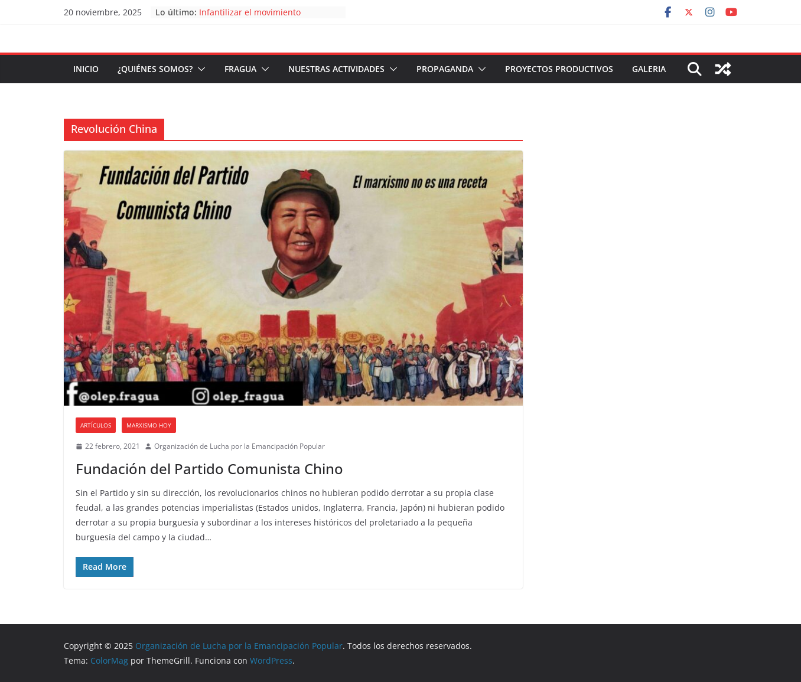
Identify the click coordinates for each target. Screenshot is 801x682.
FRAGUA (240, 68)
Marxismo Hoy (148, 425)
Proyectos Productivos (559, 68)
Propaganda (444, 68)
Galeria (649, 68)
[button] (199, 69)
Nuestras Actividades (336, 68)
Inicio (86, 68)
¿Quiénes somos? (155, 68)
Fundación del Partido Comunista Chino (209, 468)
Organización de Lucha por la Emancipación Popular (239, 446)
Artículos (95, 425)
